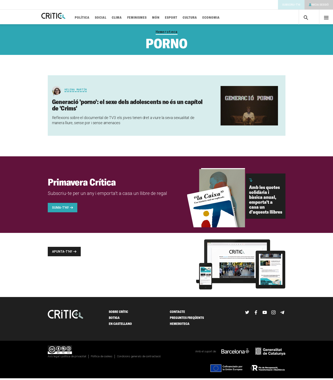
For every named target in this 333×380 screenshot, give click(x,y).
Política (95, 18)
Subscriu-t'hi (291, 4)
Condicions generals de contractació (139, 358)
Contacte (177, 313)
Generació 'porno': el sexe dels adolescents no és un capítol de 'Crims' (127, 107)
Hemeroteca (167, 33)
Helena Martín (75, 91)
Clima (130, 18)
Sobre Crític (118, 313)
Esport (184, 18)
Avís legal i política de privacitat (67, 358)
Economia (224, 18)
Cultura (203, 18)
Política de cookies (101, 358)
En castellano (120, 325)
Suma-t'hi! (60, 209)
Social (113, 18)
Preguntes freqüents (187, 319)
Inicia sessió (320, 4)
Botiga (114, 319)
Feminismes (150, 18)
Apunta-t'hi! (62, 253)
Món (169, 18)
